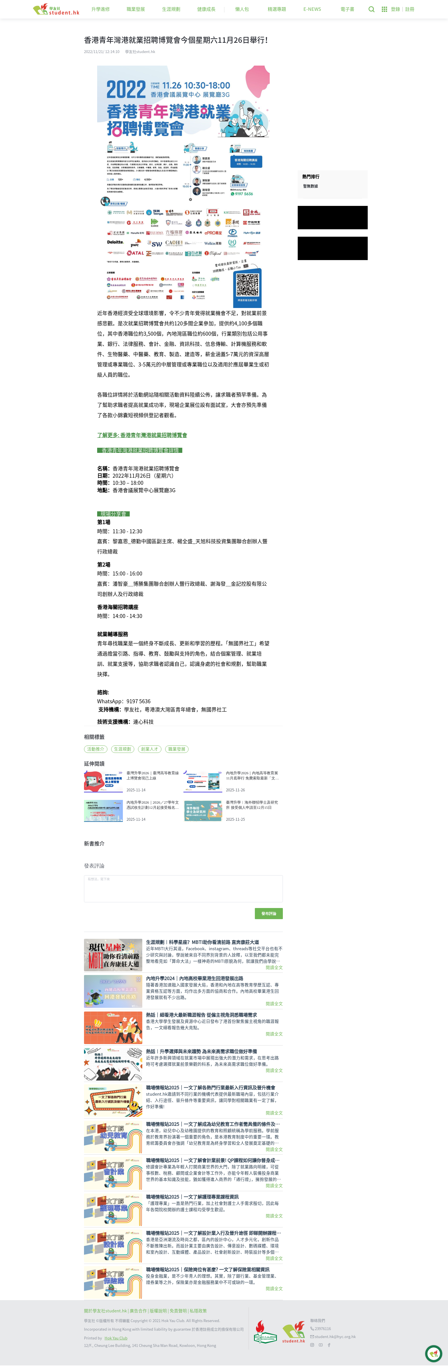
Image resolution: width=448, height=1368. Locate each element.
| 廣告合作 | (139, 1313)
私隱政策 (198, 1313)
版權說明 (159, 1313)
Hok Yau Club (116, 1340)
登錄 (395, 9)
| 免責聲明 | (179, 1313)
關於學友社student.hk (106, 1313)
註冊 (409, 9)
